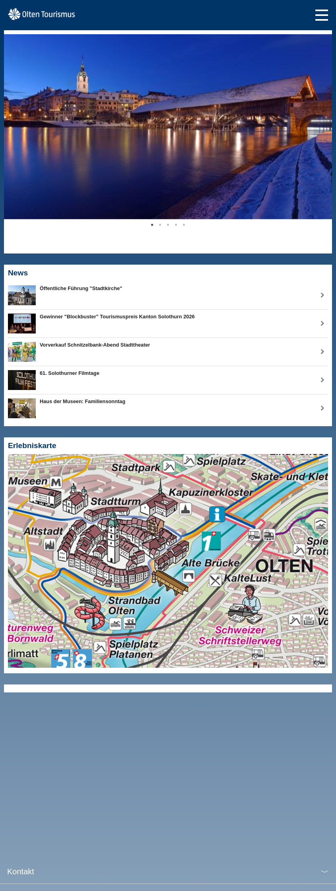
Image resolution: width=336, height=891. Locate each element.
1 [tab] (152, 225)
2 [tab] (160, 225)
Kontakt (20, 871)
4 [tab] (176, 225)
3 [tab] (168, 225)
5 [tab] (184, 225)
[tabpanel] (168, 126)
